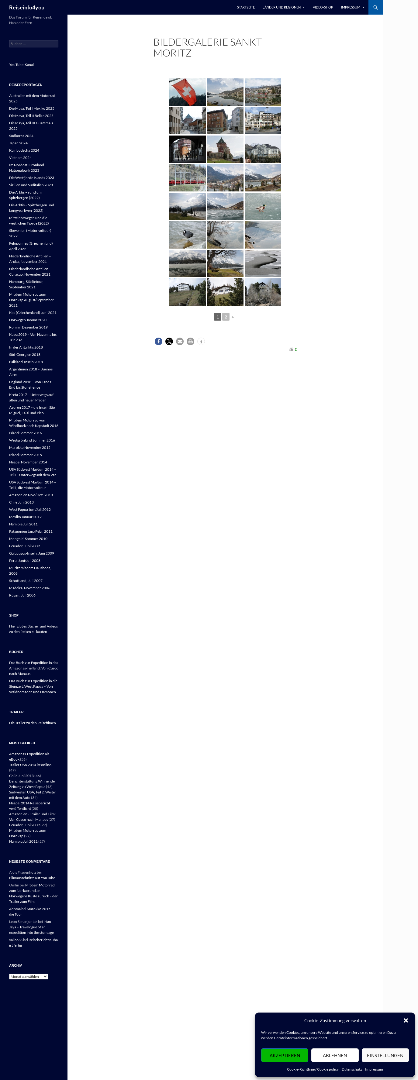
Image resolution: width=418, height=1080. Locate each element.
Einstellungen (385, 1055)
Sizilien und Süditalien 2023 (31, 185)
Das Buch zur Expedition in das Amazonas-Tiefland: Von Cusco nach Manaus (33, 668)
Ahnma (15, 908)
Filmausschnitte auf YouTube (32, 877)
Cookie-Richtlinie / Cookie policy (313, 1069)
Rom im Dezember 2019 (28, 327)
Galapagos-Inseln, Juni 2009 (31, 553)
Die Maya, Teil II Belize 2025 (31, 115)
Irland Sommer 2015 (25, 454)
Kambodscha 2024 (24, 150)
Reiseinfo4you (26, 7)
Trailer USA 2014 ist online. (30, 764)
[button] (406, 1020)
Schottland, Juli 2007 (26, 580)
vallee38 (15, 939)
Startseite (246, 7)
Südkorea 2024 (21, 135)
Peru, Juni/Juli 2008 (24, 560)
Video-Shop (323, 7)
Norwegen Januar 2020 (28, 320)
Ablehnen (335, 1055)
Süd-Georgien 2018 (24, 354)
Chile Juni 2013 (21, 502)
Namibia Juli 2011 (23, 524)
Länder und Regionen (282, 7)
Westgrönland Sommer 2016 (32, 440)
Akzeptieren (285, 1055)
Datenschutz (352, 1069)
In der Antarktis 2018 (26, 347)
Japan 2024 (18, 143)
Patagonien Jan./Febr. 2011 (31, 531)
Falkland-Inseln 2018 (26, 361)
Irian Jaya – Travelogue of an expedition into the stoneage (31, 927)
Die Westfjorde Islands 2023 (31, 177)
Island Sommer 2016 (25, 433)
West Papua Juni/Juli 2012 (30, 509)
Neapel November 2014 (28, 462)
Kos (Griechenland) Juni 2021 (33, 312)
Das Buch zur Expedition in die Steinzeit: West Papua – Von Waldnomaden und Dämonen (33, 686)
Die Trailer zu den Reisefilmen (32, 723)
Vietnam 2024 (20, 157)
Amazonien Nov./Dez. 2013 (31, 495)
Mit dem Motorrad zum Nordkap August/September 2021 (31, 300)
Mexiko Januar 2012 (25, 516)
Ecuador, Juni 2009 (24, 546)
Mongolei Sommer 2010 (28, 538)
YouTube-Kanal (21, 64)
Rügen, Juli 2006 (22, 595)
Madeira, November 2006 (29, 588)
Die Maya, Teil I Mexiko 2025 (31, 108)
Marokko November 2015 (29, 447)
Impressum (374, 1069)
